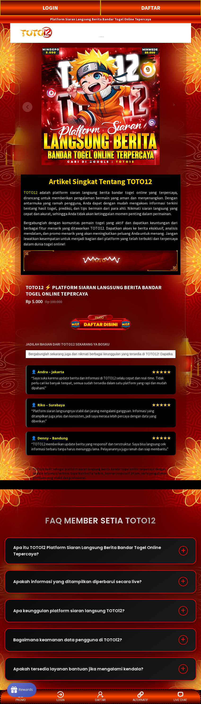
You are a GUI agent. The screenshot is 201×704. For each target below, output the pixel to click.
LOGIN (50, 7)
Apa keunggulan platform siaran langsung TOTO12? (70, 612)
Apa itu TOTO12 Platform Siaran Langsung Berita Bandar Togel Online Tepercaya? (89, 551)
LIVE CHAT (180, 696)
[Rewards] (22, 690)
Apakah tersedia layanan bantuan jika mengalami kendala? (80, 671)
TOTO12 (30, 192)
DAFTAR (150, 7)
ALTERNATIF (140, 696)
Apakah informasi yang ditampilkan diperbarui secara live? (79, 582)
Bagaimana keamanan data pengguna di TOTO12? (69, 641)
